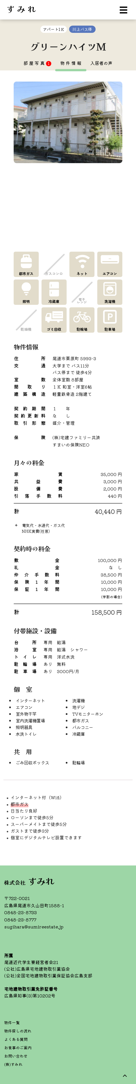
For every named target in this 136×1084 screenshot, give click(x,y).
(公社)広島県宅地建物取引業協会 (37, 968)
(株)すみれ (13, 1064)
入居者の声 (101, 63)
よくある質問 (16, 1039)
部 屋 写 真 (37, 63)
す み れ (21, 8)
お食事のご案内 (17, 1047)
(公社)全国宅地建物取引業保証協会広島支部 (48, 975)
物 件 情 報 (70, 63)
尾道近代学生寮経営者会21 (31, 962)
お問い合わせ (16, 1056)
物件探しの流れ (17, 1031)
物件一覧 (12, 1022)
